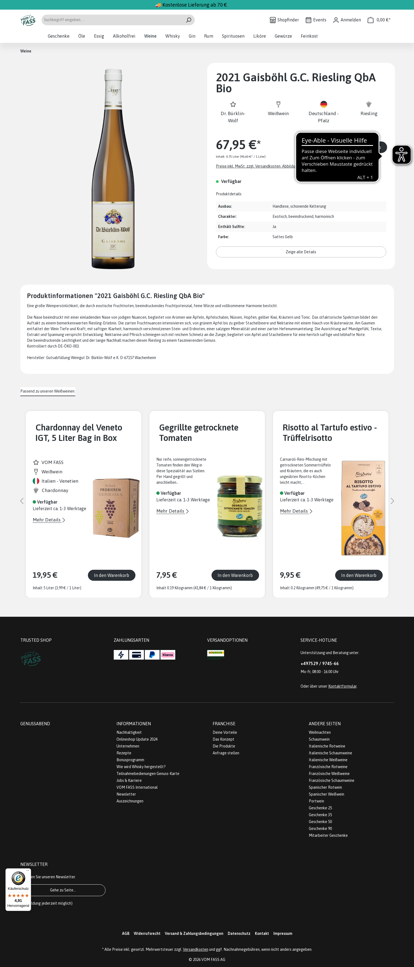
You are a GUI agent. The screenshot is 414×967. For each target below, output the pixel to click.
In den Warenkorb (363, 147)
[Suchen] (188, 20)
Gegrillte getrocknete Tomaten (198, 433)
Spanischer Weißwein (326, 794)
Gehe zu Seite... (63, 890)
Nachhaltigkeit (129, 732)
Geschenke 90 (320, 828)
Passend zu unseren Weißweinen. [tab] (47, 391)
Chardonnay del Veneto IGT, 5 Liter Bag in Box (78, 433)
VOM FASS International (137, 787)
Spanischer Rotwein (325, 787)
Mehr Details (47, 520)
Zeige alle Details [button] (301, 252)
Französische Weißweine (329, 773)
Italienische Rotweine (327, 746)
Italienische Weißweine (328, 760)
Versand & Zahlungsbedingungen (194, 933)
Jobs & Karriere (129, 780)
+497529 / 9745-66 (320, 663)
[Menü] (27, 871)
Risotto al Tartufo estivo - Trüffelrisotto (330, 433)
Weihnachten (320, 732)
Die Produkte (224, 746)
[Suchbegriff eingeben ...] (111, 20)
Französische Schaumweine (331, 780)
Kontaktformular (342, 686)
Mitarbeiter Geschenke (328, 835)
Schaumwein (319, 739)
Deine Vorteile (225, 732)
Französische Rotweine (328, 767)
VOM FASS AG (213, 959)
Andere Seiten (325, 723)
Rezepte (123, 753)
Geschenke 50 (320, 821)
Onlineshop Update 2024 (136, 739)
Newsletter (126, 794)
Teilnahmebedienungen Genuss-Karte (147, 773)
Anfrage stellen (226, 753)
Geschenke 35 (320, 815)
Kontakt (262, 933)
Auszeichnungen (129, 801)
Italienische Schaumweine (330, 753)
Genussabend (35, 723)
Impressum (282, 933)
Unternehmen (127, 746)
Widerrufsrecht (147, 933)
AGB (125, 933)
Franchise (224, 723)
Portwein (316, 801)
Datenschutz (239, 933)
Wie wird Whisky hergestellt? (141, 767)
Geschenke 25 (320, 808)
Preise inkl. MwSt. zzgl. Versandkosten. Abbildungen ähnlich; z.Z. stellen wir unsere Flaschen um (296, 166)
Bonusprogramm (130, 760)
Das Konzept (223, 739)
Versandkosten (195, 949)
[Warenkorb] (379, 20)
